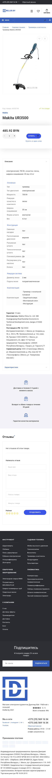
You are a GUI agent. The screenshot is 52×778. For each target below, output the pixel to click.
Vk (21, 722)
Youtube (5, 725)
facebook (5, 722)
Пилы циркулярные (9, 553)
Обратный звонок (29, 2)
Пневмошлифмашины (35, 585)
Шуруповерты (7, 546)
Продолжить (35, 512)
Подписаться (41, 663)
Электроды (6, 596)
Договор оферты (8, 612)
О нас (4, 608)
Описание (26, 161)
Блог (4, 626)
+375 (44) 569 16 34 (38, 722)
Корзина (47, 11)
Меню (5, 20)
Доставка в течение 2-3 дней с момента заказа (26, 386)
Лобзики (5, 549)
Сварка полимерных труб (12, 588)
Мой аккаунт (50, 20)
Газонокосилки (33, 549)
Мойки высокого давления (37, 546)
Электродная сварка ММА (12, 579)
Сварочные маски (9, 592)
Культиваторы (32, 563)
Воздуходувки (32, 560)
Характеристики (26, 367)
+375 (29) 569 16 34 (9, 2)
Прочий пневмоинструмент (37, 596)
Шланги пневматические (36, 592)
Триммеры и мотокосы (36, 556)
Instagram (14, 722)
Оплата (5, 629)
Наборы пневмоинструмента (38, 589)
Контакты (6, 622)
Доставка (6, 619)
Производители (8, 615)
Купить (33, 136)
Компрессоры (32, 576)
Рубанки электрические (11, 556)
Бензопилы (31, 553)
